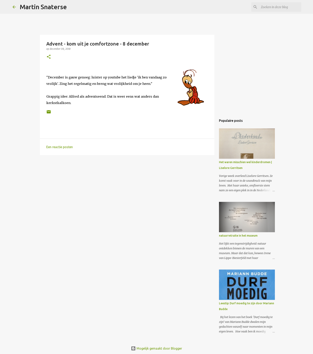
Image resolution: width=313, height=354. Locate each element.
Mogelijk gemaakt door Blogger (156, 348)
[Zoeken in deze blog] (280, 7)
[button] (48, 57)
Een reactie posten (59, 147)
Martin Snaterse (43, 6)
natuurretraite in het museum (238, 235)
